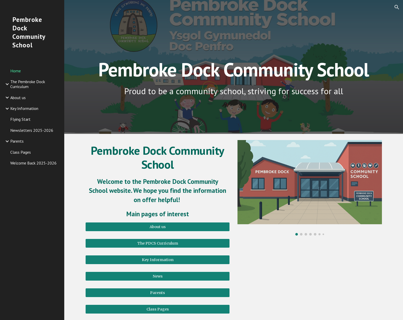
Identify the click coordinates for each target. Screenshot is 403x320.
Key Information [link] (24, 108)
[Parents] (158, 293)
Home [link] (15, 70)
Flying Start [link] (20, 119)
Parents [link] (17, 141)
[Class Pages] (158, 309)
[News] (158, 276)
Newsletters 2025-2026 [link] (31, 130)
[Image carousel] (309, 188)
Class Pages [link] (20, 152)
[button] (397, 7)
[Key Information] (158, 260)
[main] (233, 58)
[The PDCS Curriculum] (158, 243)
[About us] (158, 227)
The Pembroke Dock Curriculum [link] (27, 84)
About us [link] (18, 97)
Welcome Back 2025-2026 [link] (33, 163)
